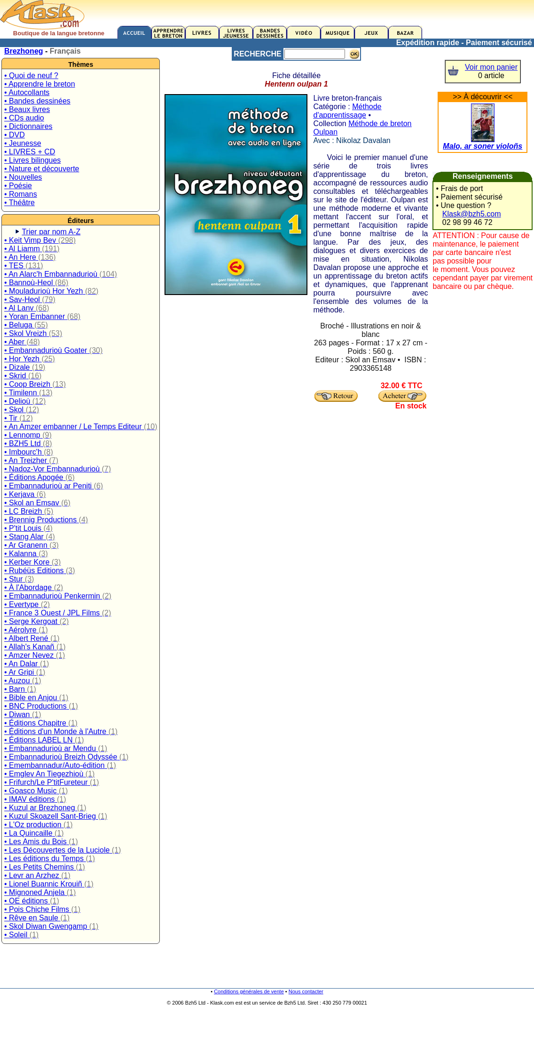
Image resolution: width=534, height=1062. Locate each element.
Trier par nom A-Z (51, 232)
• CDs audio (24, 118)
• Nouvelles (23, 177)
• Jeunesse (22, 143)
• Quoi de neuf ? (31, 76)
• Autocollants (26, 92)
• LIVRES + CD (29, 152)
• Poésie (18, 186)
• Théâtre (19, 203)
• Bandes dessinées (37, 101)
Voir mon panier (491, 67)
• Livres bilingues (32, 160)
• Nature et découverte (41, 169)
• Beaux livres (27, 109)
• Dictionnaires (28, 126)
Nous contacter (306, 991)
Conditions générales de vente (249, 991)
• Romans (20, 194)
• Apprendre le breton (39, 84)
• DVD (14, 135)
